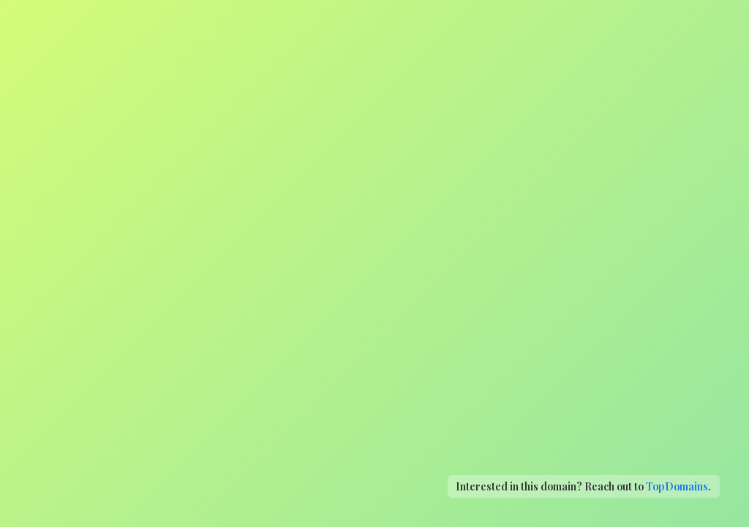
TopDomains (677, 486)
